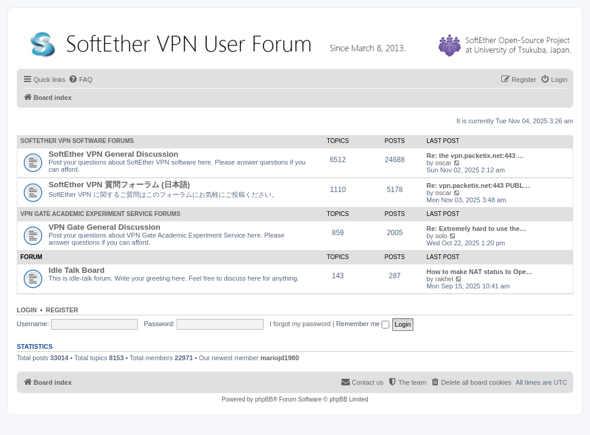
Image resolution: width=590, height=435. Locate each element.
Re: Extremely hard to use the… (476, 228)
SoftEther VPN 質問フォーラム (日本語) (119, 184)
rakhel (444, 278)
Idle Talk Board (77, 270)
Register (62, 310)
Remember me (362, 323)
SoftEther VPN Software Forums (77, 141)
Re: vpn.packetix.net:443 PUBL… (478, 185)
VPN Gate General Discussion (105, 227)
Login (27, 310)
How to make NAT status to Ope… (479, 271)
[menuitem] (80, 79)
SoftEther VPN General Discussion (113, 154)
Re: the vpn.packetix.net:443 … (475, 155)
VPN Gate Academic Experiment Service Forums (100, 214)
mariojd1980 (280, 357)
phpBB (264, 399)
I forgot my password (300, 323)
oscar (443, 162)
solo (441, 235)
